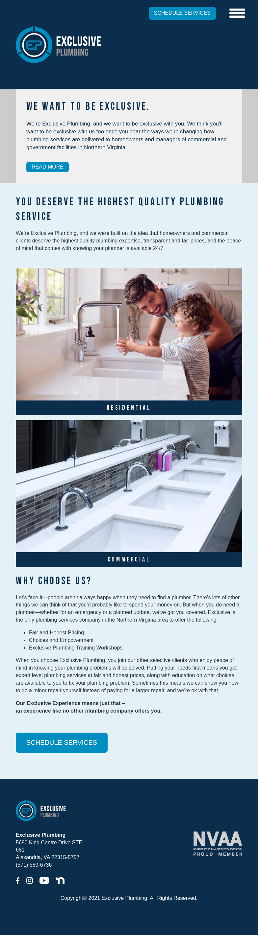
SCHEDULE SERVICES (61, 742)
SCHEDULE (182, 13)
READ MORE (48, 167)
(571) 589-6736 (34, 865)
